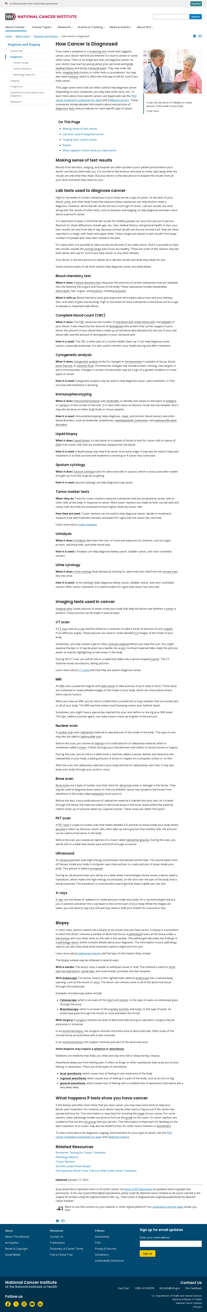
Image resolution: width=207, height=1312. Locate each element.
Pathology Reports (24, 74)
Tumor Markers (22, 68)
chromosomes (133, 361)
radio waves (107, 686)
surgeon (81, 1020)
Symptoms (16, 50)
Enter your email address (155, 1237)
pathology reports (89, 953)
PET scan (63, 825)
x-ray (81, 629)
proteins (97, 291)
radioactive (86, 732)
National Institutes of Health (187, 1299)
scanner (154, 659)
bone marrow (64, 366)
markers (64, 405)
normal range (92, 249)
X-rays (59, 899)
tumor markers (87, 524)
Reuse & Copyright (16, 1248)
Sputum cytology (84, 471)
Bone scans (63, 785)
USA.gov (197, 1306)
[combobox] (171, 16)
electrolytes (63, 291)
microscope (63, 938)
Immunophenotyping (87, 401)
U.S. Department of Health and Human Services (177, 1295)
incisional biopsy (72, 1042)
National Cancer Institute (189, 1303)
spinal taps (87, 971)
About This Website (17, 1236)
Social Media (12, 1254)
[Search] (195, 16)
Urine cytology (83, 571)
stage (141, 1113)
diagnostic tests (65, 108)
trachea (113, 1009)
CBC (81, 322)
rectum (123, 1000)
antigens (171, 401)
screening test (98, 51)
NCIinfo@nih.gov (169, 1288)
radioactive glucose (137, 840)
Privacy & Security (105, 1248)
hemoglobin (116, 326)
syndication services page (167, 1207)
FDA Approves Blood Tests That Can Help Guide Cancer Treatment (96, 1170)
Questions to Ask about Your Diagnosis (27, 94)
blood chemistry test (88, 282)
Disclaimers (102, 1254)
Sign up (147, 1253)
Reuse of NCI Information (138, 1189)
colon (110, 1000)
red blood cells (124, 322)
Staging (14, 80)
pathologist (136, 934)
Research (15, 101)
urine (67, 202)
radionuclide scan (90, 736)
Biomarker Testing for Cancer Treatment (81, 1152)
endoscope (142, 978)
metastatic (97, 794)
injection (100, 743)
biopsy (74, 76)
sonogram (96, 868)
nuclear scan (65, 732)
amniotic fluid (85, 366)
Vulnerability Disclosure (109, 1260)
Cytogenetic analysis (86, 361)
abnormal (125, 785)
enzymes (120, 291)
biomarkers (164, 1126)
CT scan (62, 629)
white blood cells (145, 322)
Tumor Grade (21, 62)
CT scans (83, 670)
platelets (166, 322)
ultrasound (66, 860)
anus (97, 982)
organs (168, 629)
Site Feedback (193, 1288)
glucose (60, 829)
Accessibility (102, 1236)
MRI (62, 686)
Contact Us (56, 1236)
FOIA (98, 1242)
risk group (89, 1122)
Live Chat (123, 1288)
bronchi (123, 1009)
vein (123, 648)
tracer (82, 747)
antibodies (113, 401)
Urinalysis (80, 540)
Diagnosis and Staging (24, 44)
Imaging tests (64, 608)
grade (129, 1117)
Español (196, 3)
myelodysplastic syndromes (131, 420)
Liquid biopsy (82, 440)
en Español (12, 1242)
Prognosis (16, 86)
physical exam (97, 68)
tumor (170, 608)
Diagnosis (16, 56)
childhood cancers (118, 100)
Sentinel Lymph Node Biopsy (73, 1166)
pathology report (68, 942)
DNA (58, 444)
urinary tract (170, 571)
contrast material (118, 644)
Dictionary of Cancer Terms (66, 1248)
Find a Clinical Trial (61, 1254)
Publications (57, 1242)
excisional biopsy (72, 1031)
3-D (136, 633)
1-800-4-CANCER (144, 1288)
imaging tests (71, 72)
